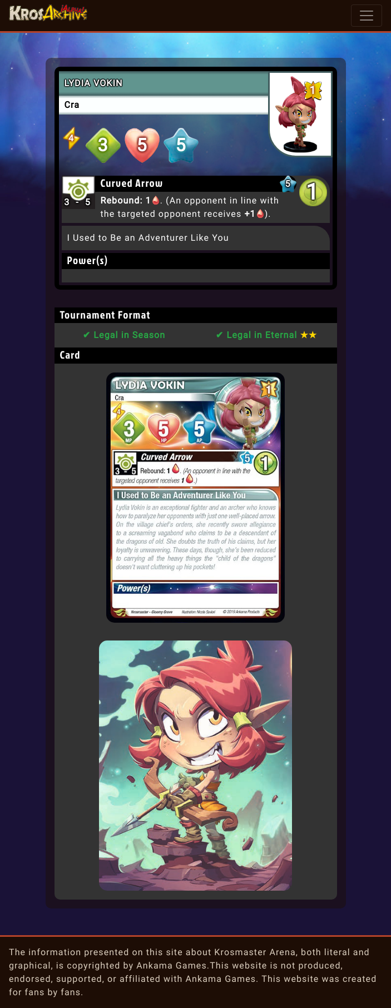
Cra (72, 105)
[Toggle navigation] (366, 15)
